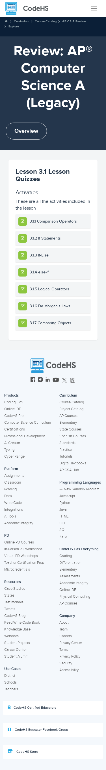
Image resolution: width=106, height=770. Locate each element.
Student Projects (17, 643)
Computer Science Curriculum (27, 422)
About (64, 622)
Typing (9, 449)
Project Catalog (71, 409)
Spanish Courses (72, 436)
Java (63, 509)
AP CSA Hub (69, 470)
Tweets (9, 609)
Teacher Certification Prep (24, 562)
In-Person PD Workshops (23, 549)
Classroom (12, 482)
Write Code (13, 503)
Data (8, 496)
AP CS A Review (74, 21)
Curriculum (21, 21)
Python (64, 503)
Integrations (13, 509)
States (9, 595)
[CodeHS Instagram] (40, 380)
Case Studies (14, 588)
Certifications (14, 429)
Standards (67, 443)
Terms (63, 649)
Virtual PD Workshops (21, 556)
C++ (62, 523)
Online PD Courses (19, 542)
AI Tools (10, 516)
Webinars (11, 636)
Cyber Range (14, 456)
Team (63, 629)
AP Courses (68, 416)
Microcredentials (17, 569)
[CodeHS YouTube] (56, 380)
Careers (65, 636)
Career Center (15, 649)
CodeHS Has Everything (79, 549)
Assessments (69, 576)
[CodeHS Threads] (72, 380)
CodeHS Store (23, 751)
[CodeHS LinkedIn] (47, 380)
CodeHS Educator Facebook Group (38, 729)
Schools (10, 682)
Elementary (68, 422)
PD (6, 536)
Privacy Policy (69, 656)
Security (65, 663)
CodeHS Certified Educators (32, 707)
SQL (62, 530)
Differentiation (70, 562)
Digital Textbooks (72, 463)
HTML (64, 516)
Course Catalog (46, 21)
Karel (63, 536)
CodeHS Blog (14, 616)
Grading (10, 489)
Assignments (14, 475)
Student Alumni (16, 656)
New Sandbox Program (79, 489)
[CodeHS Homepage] (29, 8)
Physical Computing (74, 596)
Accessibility (69, 670)
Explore (13, 26)
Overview (26, 131)
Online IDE (12, 409)
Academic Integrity (18, 523)
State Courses (70, 429)
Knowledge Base (17, 629)
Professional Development (24, 436)
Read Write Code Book (22, 622)
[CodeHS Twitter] (64, 380)
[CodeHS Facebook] (33, 380)
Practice (65, 449)
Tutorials (66, 456)
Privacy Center (70, 643)
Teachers (11, 689)
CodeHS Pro (13, 416)
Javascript (67, 496)
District (9, 675)
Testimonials (13, 602)
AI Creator (12, 443)
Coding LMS (13, 402)
